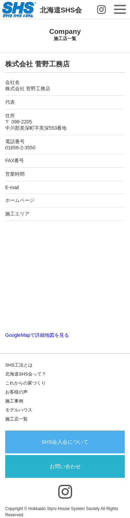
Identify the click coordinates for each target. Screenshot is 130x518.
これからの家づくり (25, 383)
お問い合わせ (65, 466)
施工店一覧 (16, 419)
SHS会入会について (65, 442)
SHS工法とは (19, 365)
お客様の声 (16, 392)
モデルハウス (18, 410)
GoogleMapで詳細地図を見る (37, 335)
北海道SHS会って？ (25, 374)
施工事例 (14, 401)
